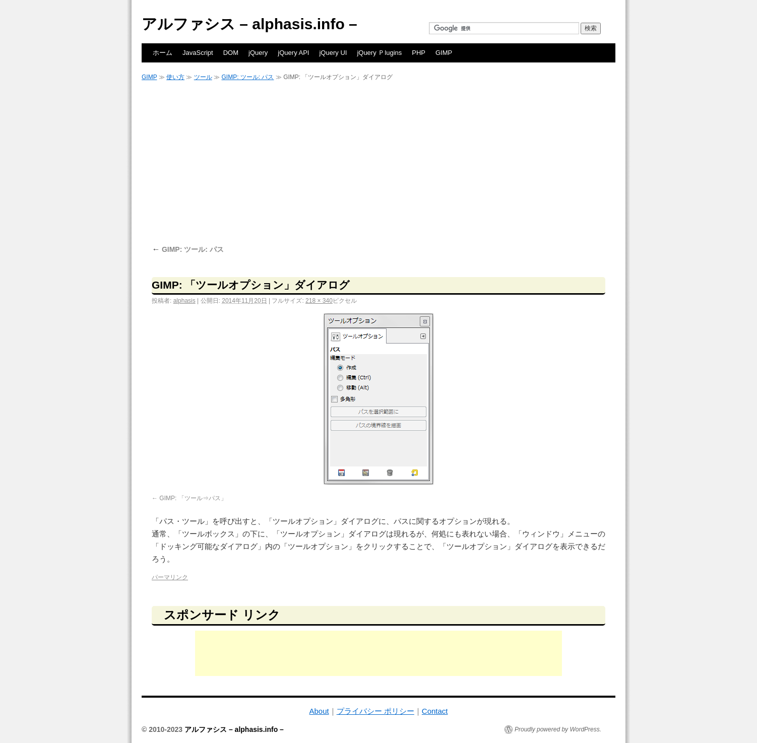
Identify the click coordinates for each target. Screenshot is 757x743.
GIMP (443, 52)
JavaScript (197, 52)
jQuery (258, 52)
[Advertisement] (378, 162)
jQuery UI (333, 52)
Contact (435, 711)
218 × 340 (319, 300)
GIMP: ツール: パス (247, 77)
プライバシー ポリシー (375, 711)
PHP (418, 52)
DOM (230, 52)
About (319, 711)
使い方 (175, 77)
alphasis (184, 300)
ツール (203, 77)
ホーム (162, 52)
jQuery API (293, 52)
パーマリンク (170, 577)
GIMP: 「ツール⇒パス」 (192, 498)
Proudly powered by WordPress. (558, 729)
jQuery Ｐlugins (379, 52)
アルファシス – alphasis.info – (249, 24)
